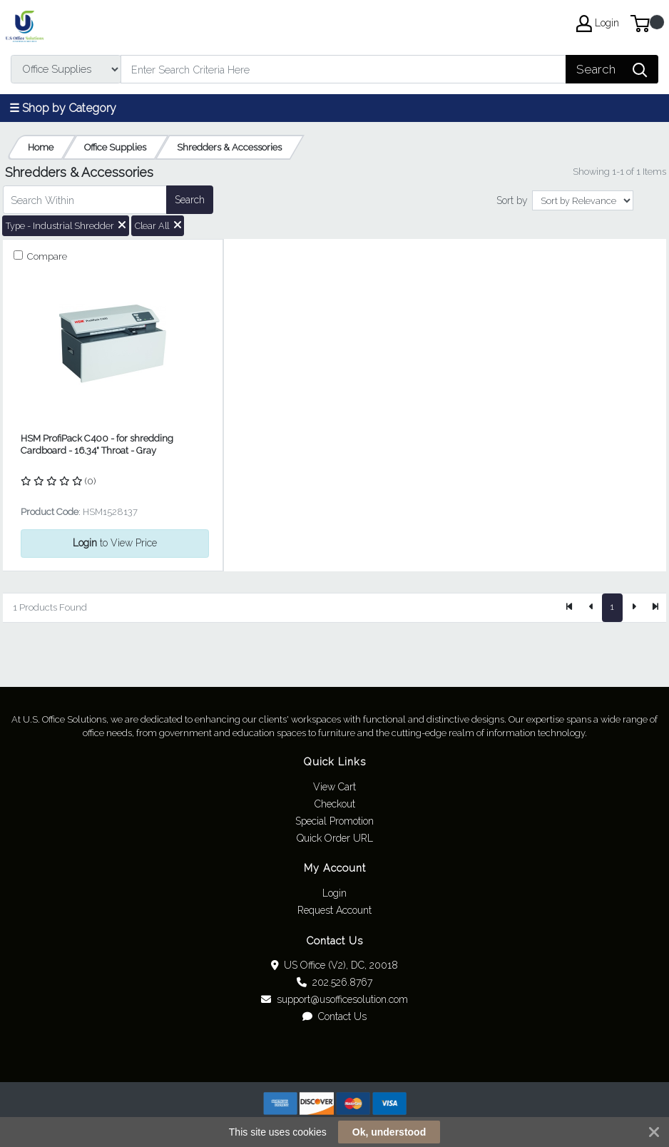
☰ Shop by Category (62, 108)
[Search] (343, 69)
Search (190, 199)
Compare (46, 256)
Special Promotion (334, 821)
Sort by (512, 200)
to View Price (115, 543)
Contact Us (334, 1016)
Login (334, 893)
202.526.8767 (334, 982)
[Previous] (591, 607)
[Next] (633, 607)
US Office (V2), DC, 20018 (335, 965)
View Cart (334, 786)
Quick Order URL (335, 838)
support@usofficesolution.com (334, 999)
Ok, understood (389, 1132)
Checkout (335, 804)
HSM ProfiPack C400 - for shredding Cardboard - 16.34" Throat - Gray (97, 444)
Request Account (334, 910)
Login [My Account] (597, 23)
